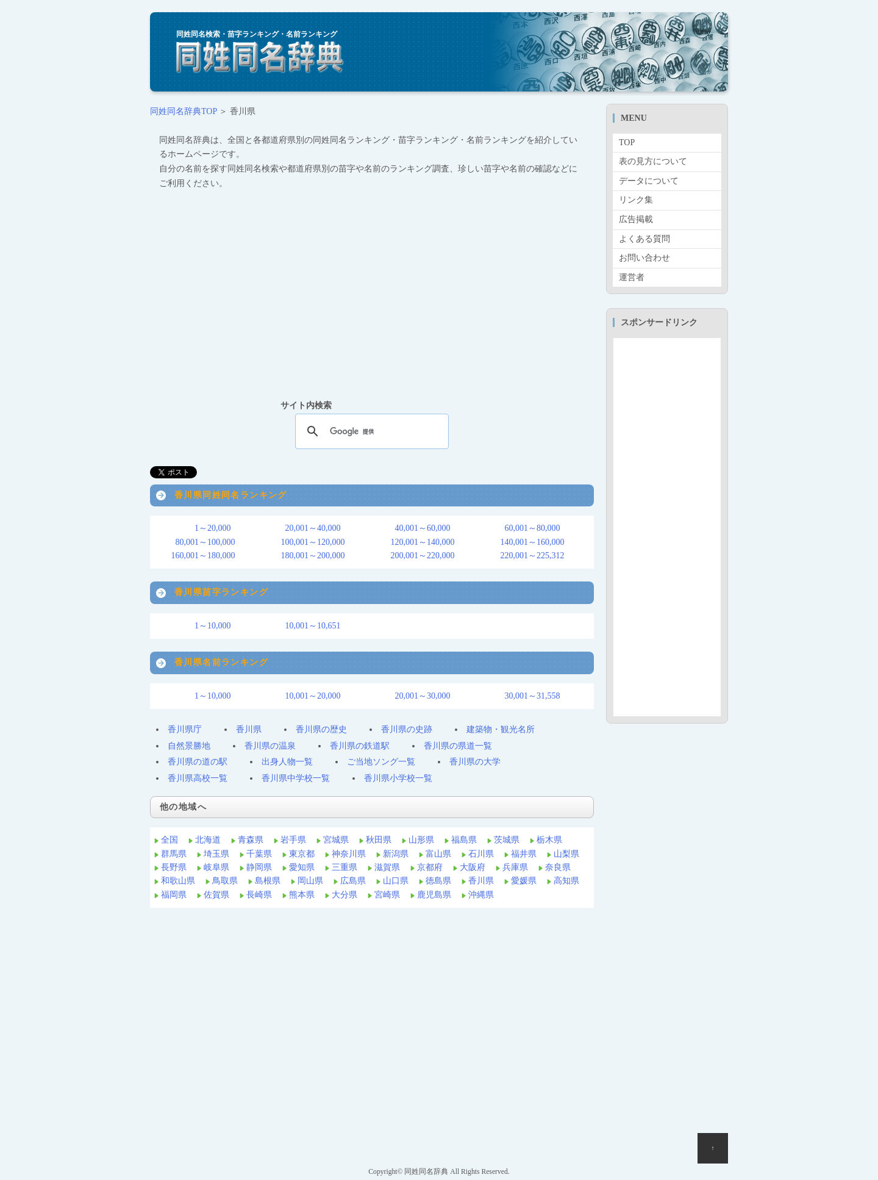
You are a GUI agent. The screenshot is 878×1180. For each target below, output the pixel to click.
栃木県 (549, 839)
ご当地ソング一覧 (381, 761)
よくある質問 (644, 238)
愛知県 (302, 867)
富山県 (438, 853)
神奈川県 (349, 853)
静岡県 (259, 867)
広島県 (353, 880)
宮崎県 (387, 894)
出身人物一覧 (287, 761)
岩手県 (293, 839)
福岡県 (174, 894)
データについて (649, 180)
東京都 (302, 853)
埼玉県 (216, 853)
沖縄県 (481, 894)
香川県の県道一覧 (458, 745)
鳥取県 (225, 880)
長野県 (174, 867)
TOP (627, 142)
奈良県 (558, 867)
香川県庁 (185, 729)
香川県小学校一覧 (398, 778)
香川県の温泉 (270, 745)
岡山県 (310, 880)
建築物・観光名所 (500, 729)
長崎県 (259, 894)
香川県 (249, 729)
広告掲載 (636, 219)
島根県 (267, 880)
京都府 (430, 867)
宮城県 (336, 839)
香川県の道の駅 (197, 761)
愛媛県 (524, 880)
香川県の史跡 (406, 729)
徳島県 (438, 880)
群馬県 (174, 853)
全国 (169, 839)
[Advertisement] (372, 294)
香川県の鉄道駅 (360, 745)
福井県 (524, 853)
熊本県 (302, 894)
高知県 (566, 880)
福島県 (464, 839)
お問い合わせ (644, 257)
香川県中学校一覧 (296, 778)
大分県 (344, 894)
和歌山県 (178, 880)
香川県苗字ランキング (221, 592)
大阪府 (472, 867)
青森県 (250, 839)
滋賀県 (387, 867)
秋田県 (378, 839)
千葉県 (259, 853)
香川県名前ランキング (221, 662)
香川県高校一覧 (197, 778)
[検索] (370, 431)
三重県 (344, 867)
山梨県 (566, 853)
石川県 (481, 853)
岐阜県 (216, 867)
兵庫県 (515, 867)
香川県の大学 (475, 761)
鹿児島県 (434, 894)
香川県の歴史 (321, 729)
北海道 (208, 839)
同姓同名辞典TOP (183, 111)
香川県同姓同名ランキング (230, 495)
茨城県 (506, 839)
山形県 (421, 839)
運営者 (631, 277)
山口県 (396, 880)
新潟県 (396, 853)
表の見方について (653, 161)
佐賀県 (216, 894)
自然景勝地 (189, 745)
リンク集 (636, 199)
